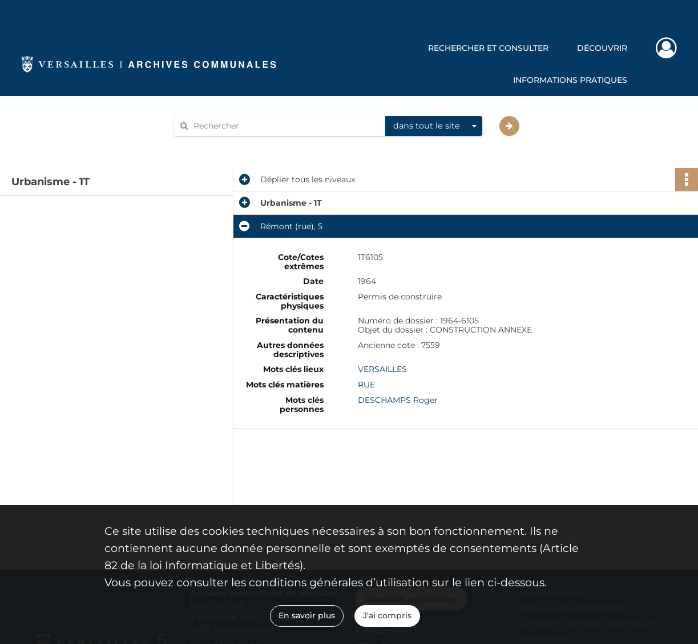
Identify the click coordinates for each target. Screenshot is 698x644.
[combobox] (433, 126)
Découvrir (602, 48)
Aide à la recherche (219, 145)
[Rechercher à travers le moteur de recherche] (285, 126)
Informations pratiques (570, 80)
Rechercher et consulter (488, 48)
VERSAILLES (382, 369)
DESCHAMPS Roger (398, 400)
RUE (366, 384)
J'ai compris (387, 615)
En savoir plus (307, 615)
